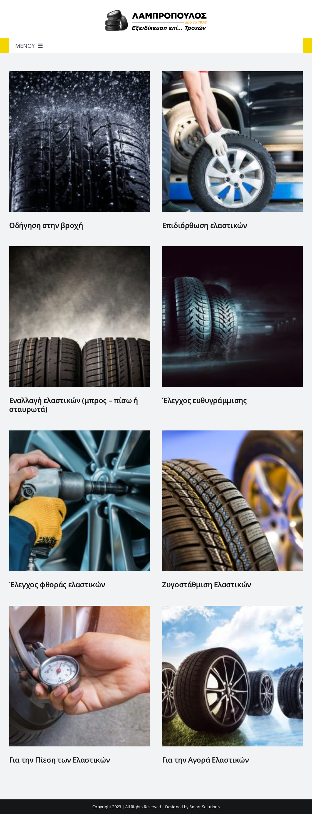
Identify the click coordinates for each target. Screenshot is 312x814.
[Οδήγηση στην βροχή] (79, 75)
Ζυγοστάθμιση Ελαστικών (206, 584)
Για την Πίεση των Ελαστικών (59, 760)
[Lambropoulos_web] (156, 11)
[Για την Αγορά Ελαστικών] (232, 609)
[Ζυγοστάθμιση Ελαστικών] (232, 434)
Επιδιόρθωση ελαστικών (204, 225)
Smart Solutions (205, 806)
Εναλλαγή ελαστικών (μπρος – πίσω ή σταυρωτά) (73, 404)
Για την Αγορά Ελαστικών (205, 760)
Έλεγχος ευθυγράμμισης (204, 400)
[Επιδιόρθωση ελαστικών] (232, 75)
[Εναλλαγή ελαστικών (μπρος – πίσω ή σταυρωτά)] (79, 250)
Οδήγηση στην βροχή (46, 225)
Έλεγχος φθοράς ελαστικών (57, 584)
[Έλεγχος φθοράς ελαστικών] (79, 434)
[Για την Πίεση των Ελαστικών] (79, 609)
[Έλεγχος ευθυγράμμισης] (232, 250)
